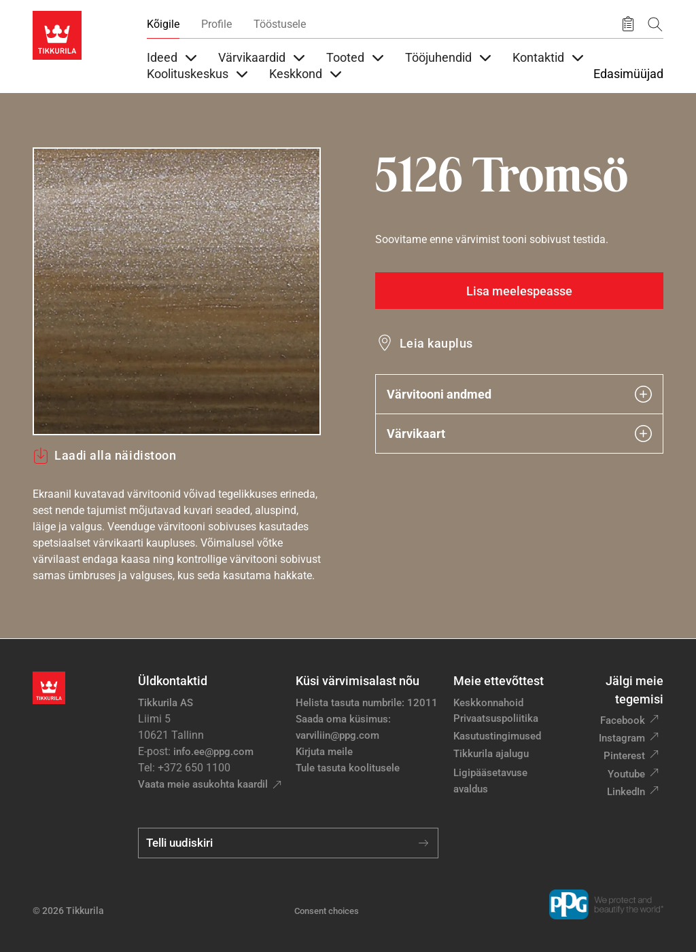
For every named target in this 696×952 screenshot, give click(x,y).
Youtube (626, 774)
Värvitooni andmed (519, 394)
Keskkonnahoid (488, 703)
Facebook (622, 720)
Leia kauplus (436, 343)
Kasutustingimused (497, 736)
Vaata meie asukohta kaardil (203, 784)
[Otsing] (655, 24)
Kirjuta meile (324, 752)
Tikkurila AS (165, 703)
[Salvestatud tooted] (628, 24)
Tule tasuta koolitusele (348, 768)
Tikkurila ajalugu (491, 754)
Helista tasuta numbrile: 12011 (367, 703)
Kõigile (163, 24)
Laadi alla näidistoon (104, 455)
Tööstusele (280, 24)
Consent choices (326, 911)
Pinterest (624, 756)
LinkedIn (626, 792)
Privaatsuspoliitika (495, 718)
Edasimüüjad (628, 74)
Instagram (622, 738)
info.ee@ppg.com (213, 752)
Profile (216, 24)
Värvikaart (519, 433)
